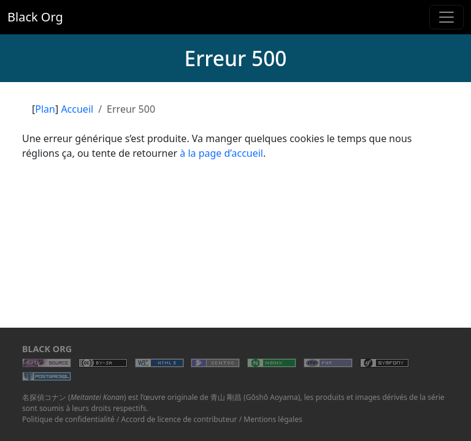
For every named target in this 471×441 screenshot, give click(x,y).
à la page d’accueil (221, 153)
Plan (45, 109)
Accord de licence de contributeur (179, 419)
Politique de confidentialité (68, 419)
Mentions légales (272, 419)
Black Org (35, 17)
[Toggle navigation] (446, 17)
